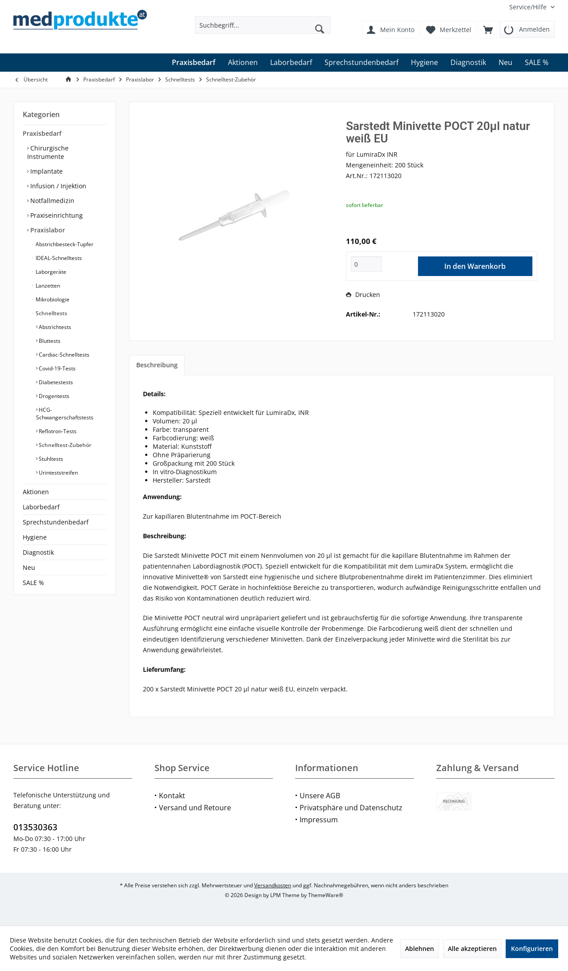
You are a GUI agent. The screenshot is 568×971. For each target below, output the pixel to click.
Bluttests (49, 341)
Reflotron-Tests (57, 431)
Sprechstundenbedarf (56, 522)
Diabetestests (55, 382)
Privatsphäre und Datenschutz (351, 808)
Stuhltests (50, 459)
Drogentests (53, 396)
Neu (29, 567)
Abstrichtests (54, 327)
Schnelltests (50, 313)
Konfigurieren (532, 948)
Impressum (319, 820)
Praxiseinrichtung (55, 215)
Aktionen (36, 492)
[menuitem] (529, 6)
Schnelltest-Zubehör (64, 445)
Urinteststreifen (57, 472)
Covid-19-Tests (56, 368)
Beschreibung (157, 365)
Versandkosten (272, 885)
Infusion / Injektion (57, 186)
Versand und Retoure (195, 808)
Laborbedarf (41, 507)
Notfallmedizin (51, 200)
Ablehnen (419, 948)
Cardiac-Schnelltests (63, 354)
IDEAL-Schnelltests (58, 258)
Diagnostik (38, 552)
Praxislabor (46, 230)
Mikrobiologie (51, 299)
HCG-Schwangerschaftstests (64, 413)
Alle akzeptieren (472, 948)
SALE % (33, 582)
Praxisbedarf (42, 133)
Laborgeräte (50, 272)
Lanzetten (47, 285)
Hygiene (35, 537)
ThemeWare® (325, 895)
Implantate (45, 171)
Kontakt (172, 795)
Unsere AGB (320, 795)
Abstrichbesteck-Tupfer (63, 244)
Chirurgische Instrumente (48, 152)
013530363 (35, 827)
